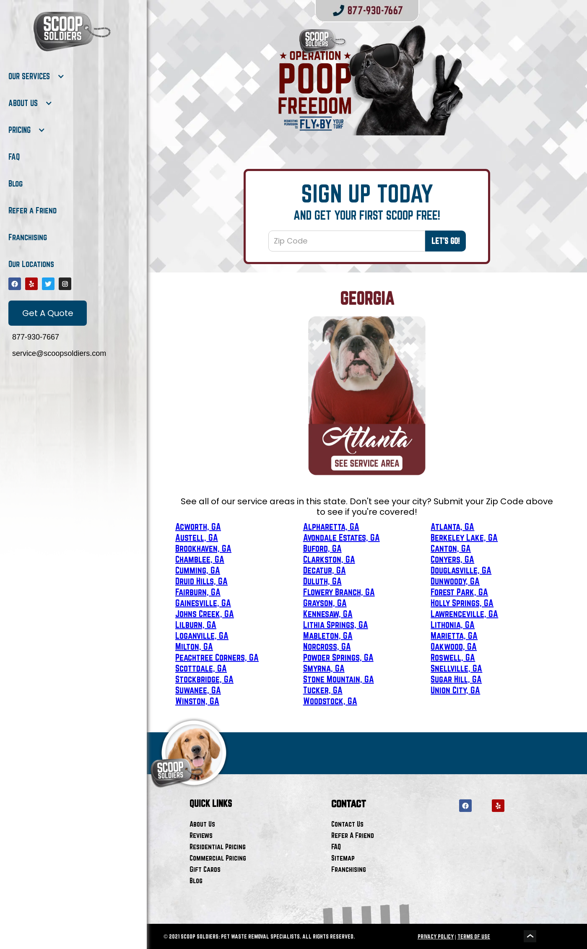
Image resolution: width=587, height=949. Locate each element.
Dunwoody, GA (455, 581)
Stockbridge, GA (204, 679)
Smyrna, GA (324, 668)
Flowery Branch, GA (339, 592)
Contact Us (347, 824)
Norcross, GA (327, 646)
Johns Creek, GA (204, 614)
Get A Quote (47, 313)
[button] (36, 76)
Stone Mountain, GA (338, 679)
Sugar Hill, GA (456, 679)
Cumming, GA (197, 570)
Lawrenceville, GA (464, 614)
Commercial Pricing (218, 858)
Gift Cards (205, 869)
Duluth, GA (322, 581)
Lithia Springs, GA (335, 625)
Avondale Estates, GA (341, 537)
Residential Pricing (218, 846)
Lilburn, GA (195, 625)
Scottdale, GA (201, 668)
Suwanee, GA (198, 690)
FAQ (14, 156)
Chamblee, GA (199, 559)
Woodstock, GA (330, 701)
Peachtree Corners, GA (217, 657)
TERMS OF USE (473, 936)
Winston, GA (197, 701)
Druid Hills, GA (201, 581)
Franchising (27, 237)
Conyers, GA (452, 559)
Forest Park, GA (459, 592)
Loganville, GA (202, 635)
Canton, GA (451, 548)
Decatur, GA (324, 570)
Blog (15, 183)
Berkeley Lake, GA (464, 537)
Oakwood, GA (454, 646)
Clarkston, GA (329, 559)
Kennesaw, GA (328, 614)
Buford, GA (322, 548)
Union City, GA (455, 690)
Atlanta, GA (452, 526)
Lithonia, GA (453, 625)
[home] (71, 31)
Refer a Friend (32, 210)
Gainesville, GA (203, 603)
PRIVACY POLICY (436, 936)
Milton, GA (194, 646)
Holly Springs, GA (462, 603)
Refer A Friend (352, 835)
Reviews (201, 835)
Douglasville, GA (461, 570)
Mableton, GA (328, 635)
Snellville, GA (456, 668)
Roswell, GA (453, 657)
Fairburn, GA (198, 592)
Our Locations (31, 264)
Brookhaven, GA (203, 548)
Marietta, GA (454, 635)
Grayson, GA (325, 603)
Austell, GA (196, 537)
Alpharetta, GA (331, 526)
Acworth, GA (198, 526)
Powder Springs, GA (338, 657)
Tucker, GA (323, 690)
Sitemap (343, 858)
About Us (202, 824)
